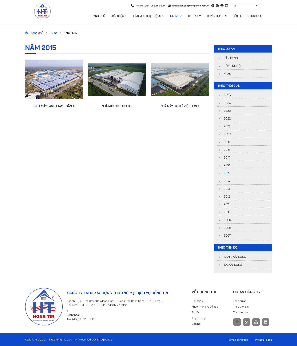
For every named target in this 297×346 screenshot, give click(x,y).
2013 (227, 189)
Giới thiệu (119, 16)
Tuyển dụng (217, 16)
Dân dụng (231, 58)
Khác (227, 74)
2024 (227, 103)
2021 (227, 126)
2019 (227, 142)
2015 (227, 173)
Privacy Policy (263, 339)
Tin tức (194, 16)
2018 (227, 150)
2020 (227, 134)
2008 (227, 228)
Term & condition (238, 339)
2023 (227, 111)
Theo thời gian (241, 306)
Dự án (176, 16)
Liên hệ (237, 16)
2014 (227, 181)
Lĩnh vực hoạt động (148, 16)
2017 (227, 157)
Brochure (255, 16)
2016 (227, 165)
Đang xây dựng (235, 257)
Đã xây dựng (233, 265)
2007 (227, 236)
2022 (227, 118)
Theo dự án (239, 301)
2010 (227, 212)
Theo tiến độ (240, 312)
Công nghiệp (233, 66)
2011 (226, 204)
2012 (227, 197)
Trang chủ (97, 16)
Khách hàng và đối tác (205, 306)
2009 (227, 220)
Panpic (108, 339)
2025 (227, 95)
